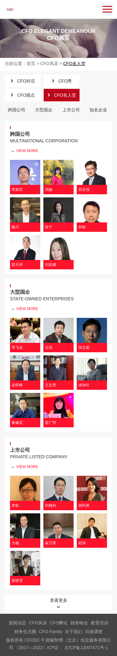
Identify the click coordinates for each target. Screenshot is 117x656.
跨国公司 (16, 109)
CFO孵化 (59, 622)
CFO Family (50, 631)
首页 (31, 63)
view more (24, 151)
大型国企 (43, 109)
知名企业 (98, 109)
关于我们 (73, 631)
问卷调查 (94, 631)
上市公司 (71, 109)
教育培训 (99, 622)
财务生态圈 (25, 631)
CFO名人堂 (74, 63)
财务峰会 (79, 622)
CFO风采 (49, 63)
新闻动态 (17, 622)
